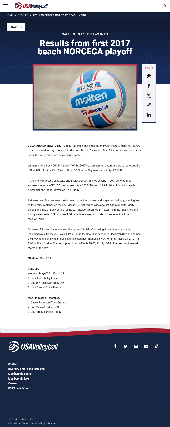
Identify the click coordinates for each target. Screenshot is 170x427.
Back (15, 27)
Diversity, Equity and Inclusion (26, 369)
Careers (13, 383)
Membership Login (19, 373)
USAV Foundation (18, 388)
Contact (13, 364)
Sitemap (12, 419)
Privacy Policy (28, 419)
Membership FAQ (18, 378)
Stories (23, 15)
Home (10, 15)
